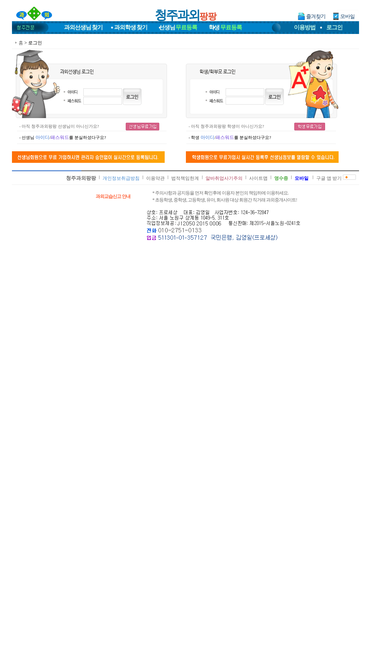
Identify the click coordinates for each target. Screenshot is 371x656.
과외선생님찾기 (83, 27)
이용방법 (304, 27)
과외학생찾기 (130, 27)
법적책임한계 (185, 178)
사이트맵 (258, 178)
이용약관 (155, 178)
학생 (225, 27)
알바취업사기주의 (224, 178)
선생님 (178, 27)
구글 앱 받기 (329, 178)
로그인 (334, 27)
